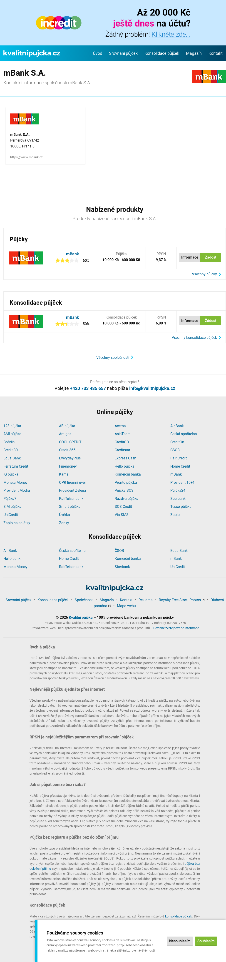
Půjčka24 (177, 490)
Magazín (194, 53)
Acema (120, 426)
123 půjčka (12, 426)
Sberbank (178, 498)
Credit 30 (10, 450)
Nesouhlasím (180, 941)
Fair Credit (178, 458)
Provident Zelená (72, 490)
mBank (72, 254)
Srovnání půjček (123, 53)
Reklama (146, 600)
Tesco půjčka (180, 506)
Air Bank (177, 426)
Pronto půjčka (126, 482)
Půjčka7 (9, 498)
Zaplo (175, 515)
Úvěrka (64, 515)
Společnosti (84, 600)
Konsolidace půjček (161, 53)
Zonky (64, 523)
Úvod (97, 53)
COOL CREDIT (70, 442)
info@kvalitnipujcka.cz (152, 388)
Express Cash (125, 458)
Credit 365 (67, 450)
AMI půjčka (12, 434)
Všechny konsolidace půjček (194, 337)
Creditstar (122, 450)
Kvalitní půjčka (81, 617)
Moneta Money (15, 482)
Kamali (64, 474)
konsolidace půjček (178, 916)
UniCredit (10, 515)
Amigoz (65, 434)
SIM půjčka (12, 506)
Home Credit (180, 466)
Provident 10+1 (182, 482)
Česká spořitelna (183, 434)
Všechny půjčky (204, 274)
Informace (189, 257)
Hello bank (11, 558)
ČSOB (175, 450)
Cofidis (9, 442)
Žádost (210, 257)
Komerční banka (128, 474)
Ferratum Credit (15, 466)
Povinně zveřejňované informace (176, 628)
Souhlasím (206, 941)
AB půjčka (67, 426)
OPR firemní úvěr (72, 482)
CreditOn (177, 442)
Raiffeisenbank (71, 498)
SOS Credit (123, 506)
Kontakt (216, 53)
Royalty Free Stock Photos (180, 600)
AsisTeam (123, 434)
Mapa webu (126, 606)
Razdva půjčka (126, 498)
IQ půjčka (10, 474)
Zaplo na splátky (16, 523)
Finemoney (68, 466)
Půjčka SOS (124, 490)
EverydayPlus (70, 458)
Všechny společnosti (112, 357)
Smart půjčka (69, 506)
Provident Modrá (16, 490)
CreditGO (122, 442)
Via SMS (122, 515)
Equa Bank (12, 458)
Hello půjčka (124, 466)
